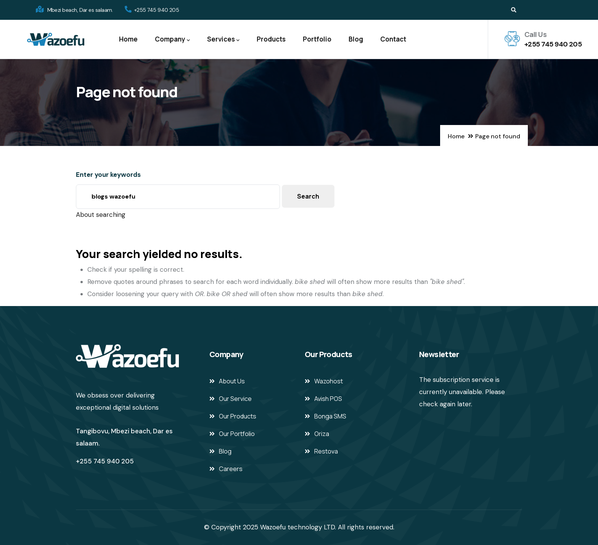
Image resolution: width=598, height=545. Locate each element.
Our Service (235, 398)
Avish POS (328, 398)
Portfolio (317, 39)
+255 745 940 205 (553, 44)
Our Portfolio (237, 434)
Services (223, 39)
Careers (231, 469)
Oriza (321, 434)
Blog (356, 39)
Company (172, 39)
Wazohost (328, 381)
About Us (232, 381)
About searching (100, 214)
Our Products (237, 416)
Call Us (535, 34)
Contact (393, 39)
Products (271, 39)
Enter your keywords (108, 174)
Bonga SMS (330, 416)
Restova (326, 451)
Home (128, 39)
